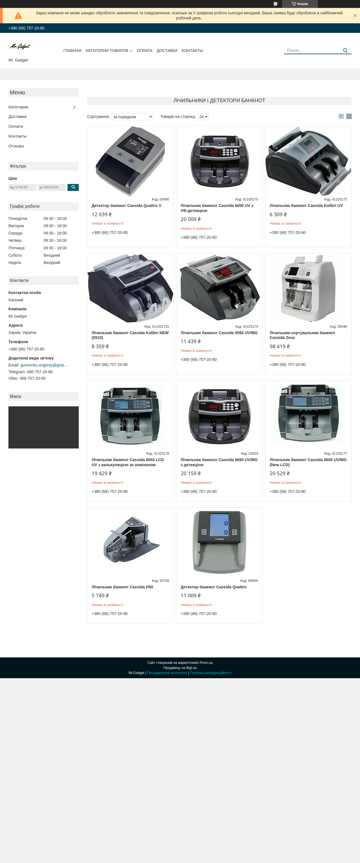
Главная (73, 50)
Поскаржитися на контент (167, 673)
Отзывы (16, 146)
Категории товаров (107, 50)
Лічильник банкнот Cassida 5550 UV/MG (219, 333)
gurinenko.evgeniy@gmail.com (44, 365)
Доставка (167, 50)
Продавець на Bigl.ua (180, 668)
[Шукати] (345, 50)
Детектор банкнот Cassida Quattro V (126, 205)
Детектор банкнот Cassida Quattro (214, 587)
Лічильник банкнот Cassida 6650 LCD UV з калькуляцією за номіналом (128, 462)
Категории (18, 106)
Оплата (144, 50)
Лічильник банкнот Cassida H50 (122, 587)
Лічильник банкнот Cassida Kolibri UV (306, 205)
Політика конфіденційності (210, 673)
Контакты (192, 50)
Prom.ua (206, 663)
